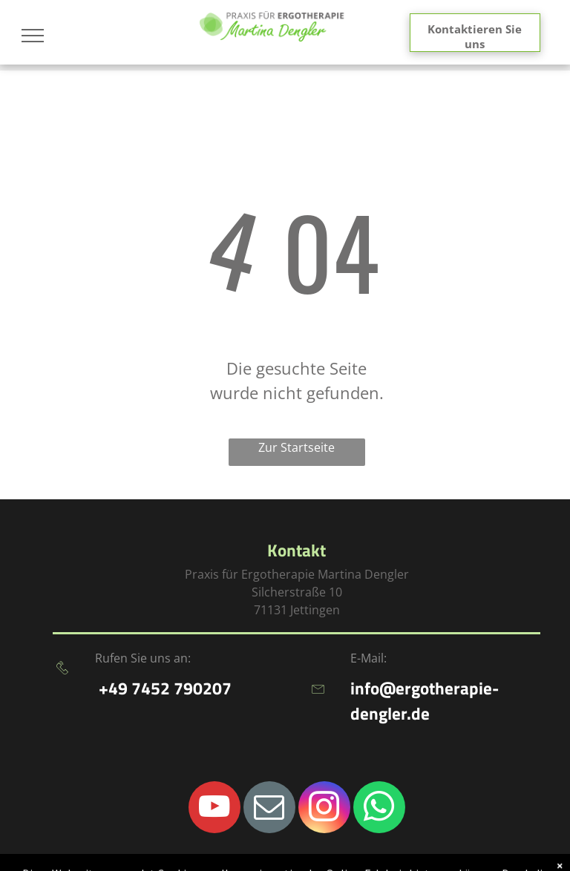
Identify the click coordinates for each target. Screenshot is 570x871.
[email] (269, 809)
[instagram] (324, 809)
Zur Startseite (296, 447)
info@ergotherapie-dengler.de (424, 701)
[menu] (32, 35)
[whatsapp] (379, 809)
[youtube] (214, 809)
